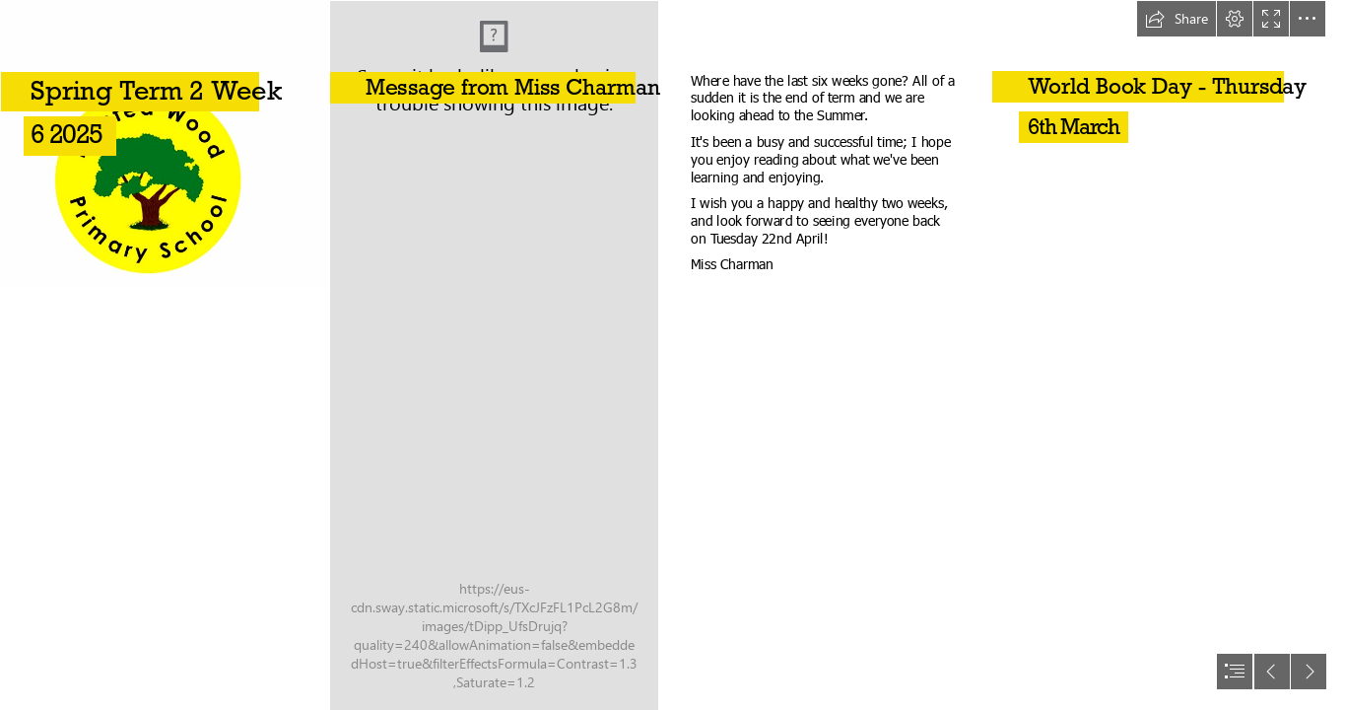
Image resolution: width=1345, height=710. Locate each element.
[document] (672, 355)
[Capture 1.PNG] (164, 355)
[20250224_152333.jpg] (493, 355)
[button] (1176, 18)
